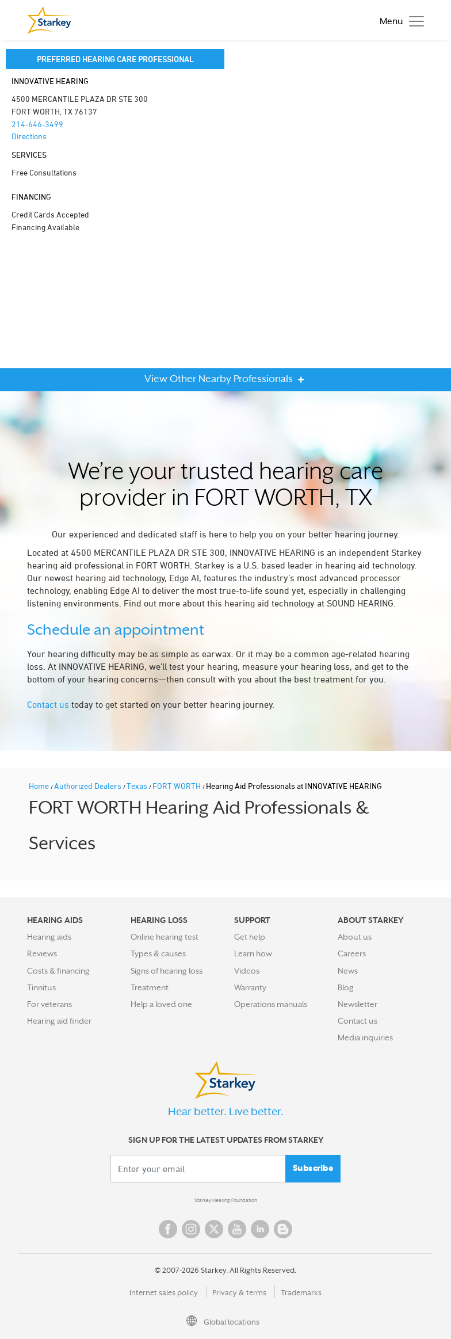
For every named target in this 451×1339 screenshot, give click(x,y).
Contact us (48, 704)
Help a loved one (161, 1004)
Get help (249, 936)
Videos (246, 970)
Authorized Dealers (88, 786)
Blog (346, 987)
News (348, 970)
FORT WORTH (177, 786)
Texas (138, 786)
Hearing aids (49, 936)
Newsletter (357, 1004)
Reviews (42, 953)
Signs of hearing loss (166, 970)
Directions (29, 136)
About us (355, 936)
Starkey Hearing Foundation (225, 1200)
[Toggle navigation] (399, 20)
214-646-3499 (37, 124)
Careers (352, 953)
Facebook (168, 1229)
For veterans (49, 1004)
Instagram (191, 1229)
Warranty (250, 987)
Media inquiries (365, 1037)
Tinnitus (41, 987)
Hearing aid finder (59, 1020)
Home (40, 786)
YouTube (237, 1229)
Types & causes (158, 953)
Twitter (214, 1229)
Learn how (253, 953)
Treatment (150, 987)
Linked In (260, 1229)
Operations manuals (270, 1004)
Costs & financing (58, 970)
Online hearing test (164, 936)
